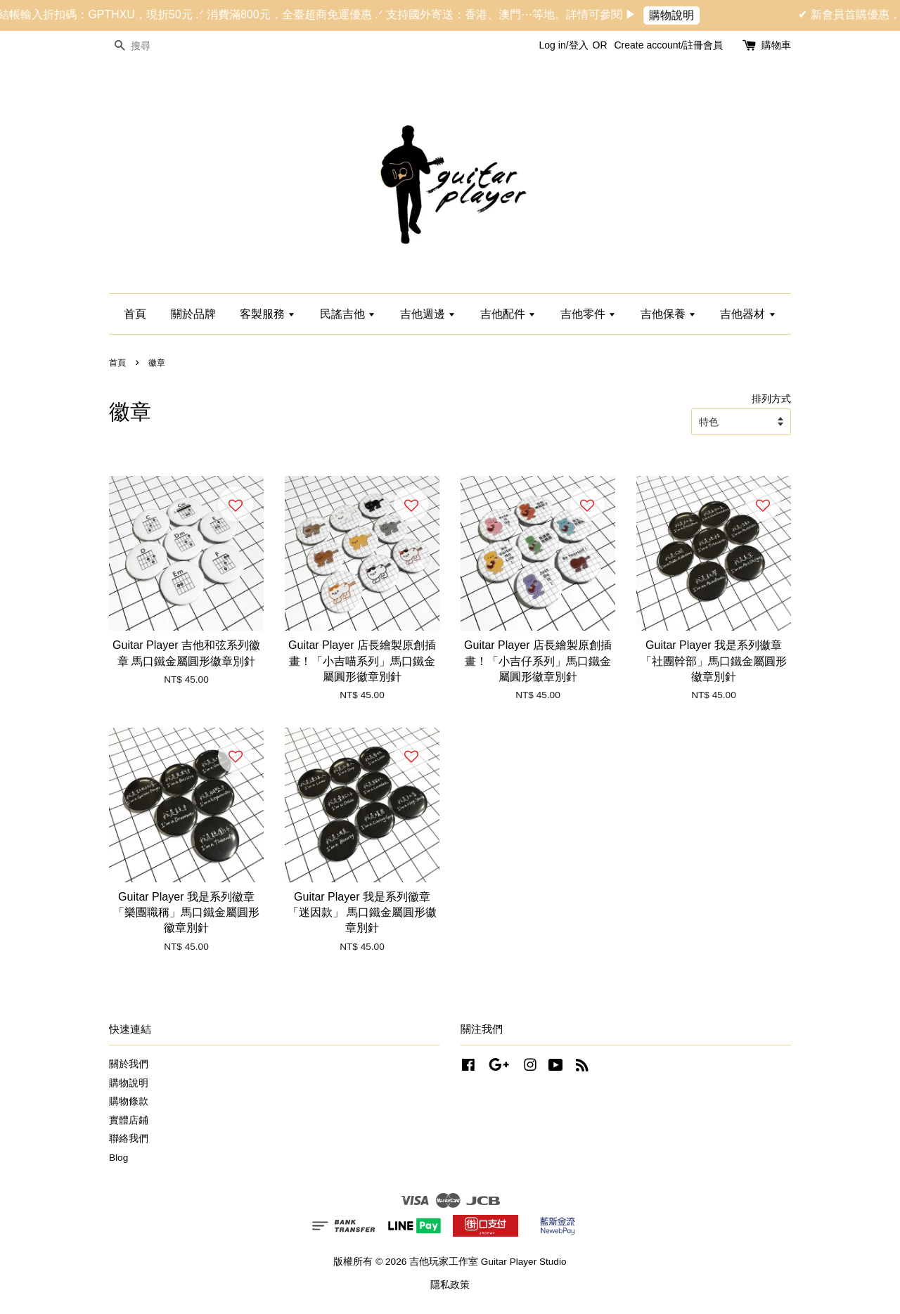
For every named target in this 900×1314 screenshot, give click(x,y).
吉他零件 (588, 314)
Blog (118, 1157)
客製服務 (267, 314)
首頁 (135, 314)
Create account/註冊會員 (668, 45)
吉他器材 (748, 314)
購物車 (776, 45)
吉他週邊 (428, 314)
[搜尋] (151, 46)
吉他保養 (668, 314)
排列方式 (771, 398)
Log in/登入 (564, 45)
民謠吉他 (347, 314)
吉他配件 (508, 314)
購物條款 (128, 1101)
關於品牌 (193, 314)
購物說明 (681, 15)
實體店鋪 (128, 1120)
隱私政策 (450, 1285)
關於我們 (128, 1064)
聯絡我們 (128, 1138)
